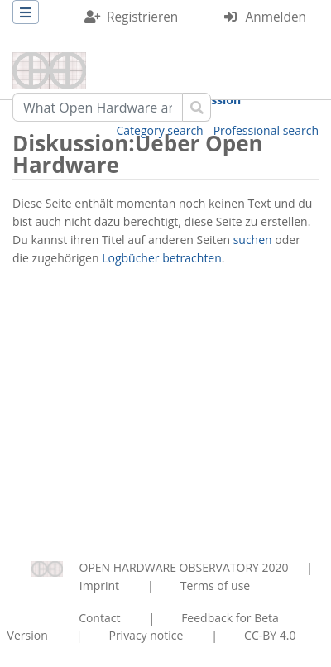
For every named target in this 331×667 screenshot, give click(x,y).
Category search (160, 130)
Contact (99, 618)
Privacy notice (145, 635)
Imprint (99, 585)
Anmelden (276, 17)
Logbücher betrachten (162, 258)
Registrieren (142, 17)
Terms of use (215, 585)
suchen (252, 239)
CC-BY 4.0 (269, 635)
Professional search (266, 130)
